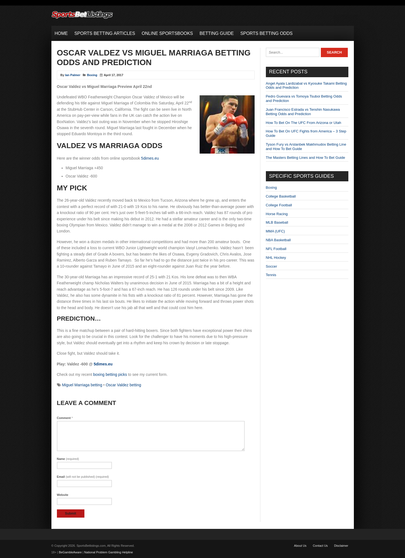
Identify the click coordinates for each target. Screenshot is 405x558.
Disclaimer (341, 545)
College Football (279, 205)
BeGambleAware (70, 552)
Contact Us (320, 545)
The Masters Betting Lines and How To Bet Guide (305, 158)
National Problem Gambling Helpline (108, 552)
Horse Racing (277, 214)
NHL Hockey (276, 258)
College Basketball (281, 196)
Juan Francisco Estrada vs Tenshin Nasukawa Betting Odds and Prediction (303, 111)
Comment (65, 418)
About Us (300, 545)
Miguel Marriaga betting (82, 385)
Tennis (271, 275)
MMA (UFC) (275, 231)
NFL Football (276, 249)
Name (68, 458)
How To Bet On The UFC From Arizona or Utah (303, 123)
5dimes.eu (150, 158)
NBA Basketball (278, 240)
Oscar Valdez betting (123, 385)
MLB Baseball (277, 222)
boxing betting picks (110, 374)
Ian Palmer (73, 75)
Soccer (271, 266)
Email (83, 476)
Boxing (92, 75)
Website (62, 494)
